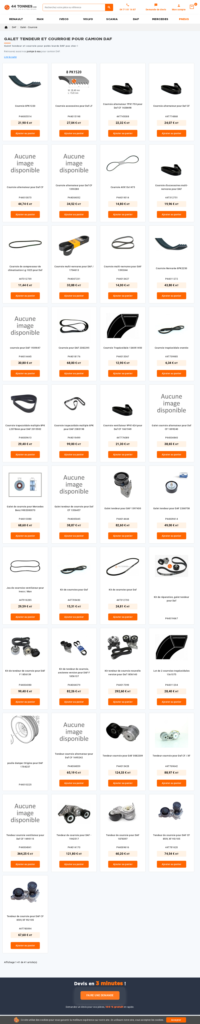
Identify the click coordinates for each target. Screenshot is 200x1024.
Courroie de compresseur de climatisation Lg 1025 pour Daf (25, 268)
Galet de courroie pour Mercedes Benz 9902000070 (25, 508)
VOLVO (88, 19)
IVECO (64, 19)
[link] (156, 7)
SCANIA (112, 19)
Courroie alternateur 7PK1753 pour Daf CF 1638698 (122, 106)
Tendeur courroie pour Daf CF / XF (171, 755)
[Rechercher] (78, 7)
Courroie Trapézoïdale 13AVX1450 (122, 347)
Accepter (176, 1020)
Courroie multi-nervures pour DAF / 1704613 (73, 268)
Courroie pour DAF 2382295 (74, 347)
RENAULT (16, 19)
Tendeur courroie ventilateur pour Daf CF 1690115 (25, 837)
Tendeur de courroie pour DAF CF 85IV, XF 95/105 (171, 837)
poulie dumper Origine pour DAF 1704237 (25, 765)
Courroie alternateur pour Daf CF (171, 106)
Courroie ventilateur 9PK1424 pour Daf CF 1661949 (122, 427)
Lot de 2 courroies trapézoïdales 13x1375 (171, 672)
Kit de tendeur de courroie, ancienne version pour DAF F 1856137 (74, 673)
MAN (40, 19)
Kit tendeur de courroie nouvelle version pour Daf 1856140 (123, 672)
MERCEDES (160, 19)
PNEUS (184, 19)
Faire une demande (100, 995)
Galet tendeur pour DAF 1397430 (122, 508)
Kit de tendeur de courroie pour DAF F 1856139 (25, 672)
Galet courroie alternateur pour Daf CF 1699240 (171, 427)
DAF (136, 19)
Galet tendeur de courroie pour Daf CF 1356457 (74, 508)
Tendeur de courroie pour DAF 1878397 (122, 837)
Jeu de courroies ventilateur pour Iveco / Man (25, 590)
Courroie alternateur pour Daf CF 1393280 (74, 187)
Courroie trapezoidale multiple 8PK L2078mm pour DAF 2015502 (25, 427)
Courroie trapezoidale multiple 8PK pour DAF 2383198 (74, 427)
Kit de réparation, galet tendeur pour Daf (171, 599)
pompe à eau (34, 51)
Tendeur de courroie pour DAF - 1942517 (74, 837)
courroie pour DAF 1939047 (25, 347)
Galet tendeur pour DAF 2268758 (171, 508)
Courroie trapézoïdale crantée (172, 347)
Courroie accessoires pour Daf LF (73, 106)
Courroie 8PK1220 (25, 106)
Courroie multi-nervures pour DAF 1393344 (122, 268)
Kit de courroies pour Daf (74, 589)
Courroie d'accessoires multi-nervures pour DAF (171, 187)
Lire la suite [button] (10, 57)
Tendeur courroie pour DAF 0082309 (123, 755)
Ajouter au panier (25, 133)
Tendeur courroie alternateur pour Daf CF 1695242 (74, 756)
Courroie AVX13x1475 (123, 187)
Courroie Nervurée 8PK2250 (171, 268)
